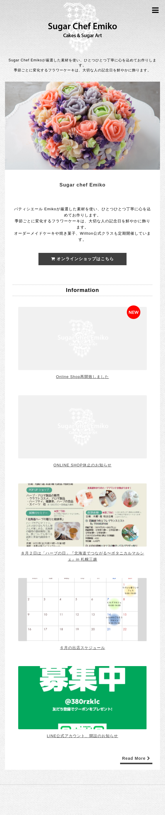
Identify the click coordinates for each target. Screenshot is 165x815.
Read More (136, 758)
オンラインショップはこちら (82, 258)
